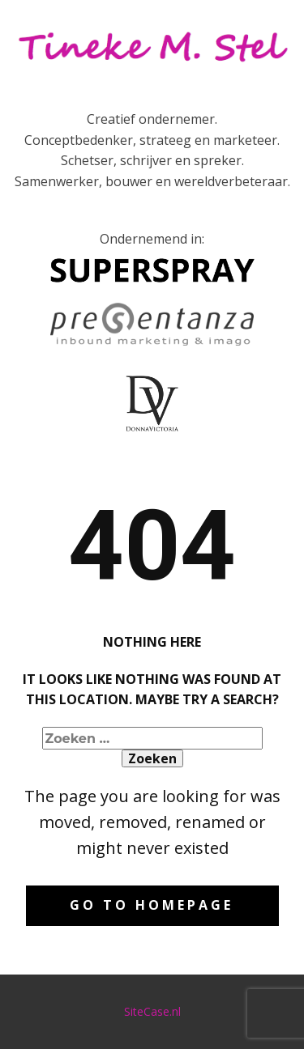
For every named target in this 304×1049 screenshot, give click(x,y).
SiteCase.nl (152, 1011)
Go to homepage (151, 905)
